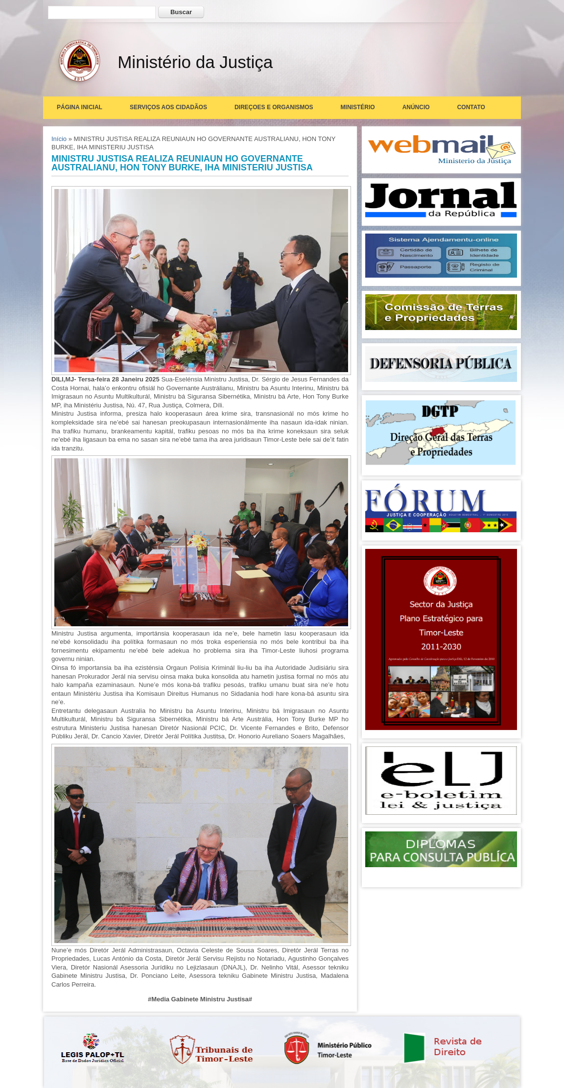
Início (59, 138)
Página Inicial (79, 107)
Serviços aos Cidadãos (168, 107)
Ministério (358, 107)
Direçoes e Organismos (274, 107)
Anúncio (416, 107)
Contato (471, 107)
